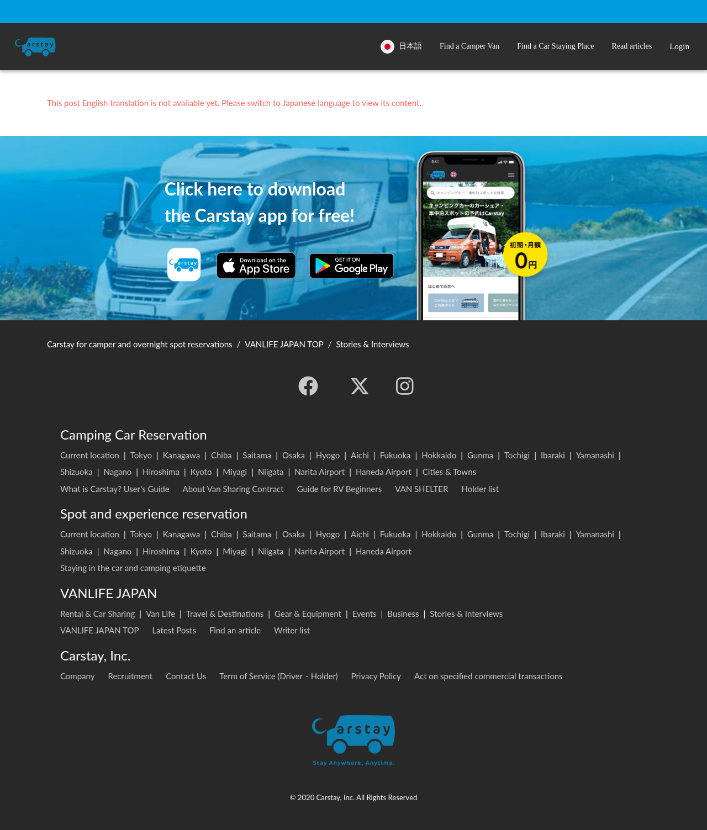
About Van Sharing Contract (233, 489)
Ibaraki (553, 455)
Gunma (480, 455)
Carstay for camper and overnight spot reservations (140, 344)
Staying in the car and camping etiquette (133, 568)
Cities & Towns (449, 472)
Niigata (271, 472)
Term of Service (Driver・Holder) (278, 676)
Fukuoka (395, 455)
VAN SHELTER (421, 489)
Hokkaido (438, 455)
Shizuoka (76, 472)
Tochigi (517, 455)
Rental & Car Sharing (97, 613)
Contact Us (186, 676)
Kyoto (201, 472)
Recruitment (130, 676)
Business (403, 613)
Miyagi (235, 472)
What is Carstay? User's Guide (115, 489)
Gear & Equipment (308, 613)
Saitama (257, 455)
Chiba (221, 455)
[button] (469, 46)
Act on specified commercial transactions (488, 676)
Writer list (292, 630)
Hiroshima (161, 472)
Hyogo (328, 455)
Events (364, 613)
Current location (89, 455)
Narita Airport (319, 472)
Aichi (360, 455)
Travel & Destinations (225, 613)
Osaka (293, 455)
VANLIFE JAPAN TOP (99, 630)
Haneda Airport (383, 472)
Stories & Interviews (466, 613)
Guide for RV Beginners (339, 489)
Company (77, 676)
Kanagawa (182, 455)
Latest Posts (174, 630)
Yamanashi (595, 455)
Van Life (160, 613)
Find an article (235, 630)
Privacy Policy (376, 676)
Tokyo (141, 455)
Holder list (480, 489)
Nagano (117, 472)
